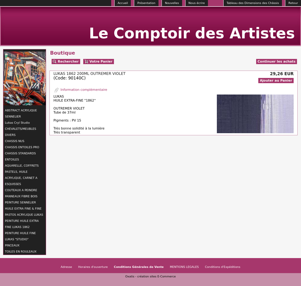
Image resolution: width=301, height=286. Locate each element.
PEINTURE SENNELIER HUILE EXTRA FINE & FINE (23, 205)
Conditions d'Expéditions (222, 267)
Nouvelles (172, 3)
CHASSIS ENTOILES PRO (22, 147)
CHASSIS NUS (14, 141)
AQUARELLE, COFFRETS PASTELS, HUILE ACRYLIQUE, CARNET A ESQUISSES (22, 175)
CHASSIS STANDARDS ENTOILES (20, 156)
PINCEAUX (12, 245)
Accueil (123, 3)
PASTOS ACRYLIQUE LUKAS (24, 214)
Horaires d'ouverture (93, 267)
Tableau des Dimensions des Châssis (253, 3)
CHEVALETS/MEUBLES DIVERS (20, 132)
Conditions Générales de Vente (139, 267)
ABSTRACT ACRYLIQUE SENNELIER (21, 113)
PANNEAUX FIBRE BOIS (21, 196)
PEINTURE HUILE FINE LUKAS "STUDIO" (20, 236)
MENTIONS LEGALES (184, 267)
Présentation (146, 3)
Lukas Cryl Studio (17, 122)
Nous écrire (197, 3)
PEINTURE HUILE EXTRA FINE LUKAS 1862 (22, 224)
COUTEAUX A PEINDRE (21, 190)
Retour (293, 3)
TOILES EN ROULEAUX (21, 251)
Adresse (66, 267)
